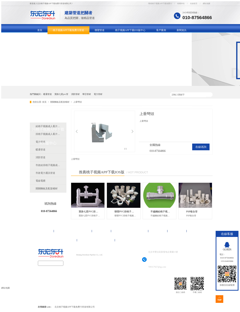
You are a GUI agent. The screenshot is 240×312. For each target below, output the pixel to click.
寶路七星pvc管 (61, 94)
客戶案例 (161, 30)
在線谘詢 (200, 146)
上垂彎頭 (77, 102)
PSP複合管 (192, 211)
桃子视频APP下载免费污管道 (68, 30)
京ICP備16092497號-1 (95, 261)
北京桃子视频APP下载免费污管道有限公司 (75, 307)
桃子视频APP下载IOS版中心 (130, 30)
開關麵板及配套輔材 (60, 102)
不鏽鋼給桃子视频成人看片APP (167, 211)
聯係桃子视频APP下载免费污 (160, 3)
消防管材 (75, 94)
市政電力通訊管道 (45, 173)
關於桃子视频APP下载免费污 (53, 38)
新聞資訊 (181, 30)
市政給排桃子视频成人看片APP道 (48, 165)
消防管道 (40, 157)
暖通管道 (47, 94)
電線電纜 (40, 180)
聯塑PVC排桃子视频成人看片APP (132, 211)
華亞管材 (86, 94)
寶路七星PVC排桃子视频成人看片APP (99, 211)
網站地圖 (206, 3)
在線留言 (193, 3)
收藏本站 (181, 3)
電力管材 (98, 94)
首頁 (39, 30)
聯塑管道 (99, 30)
